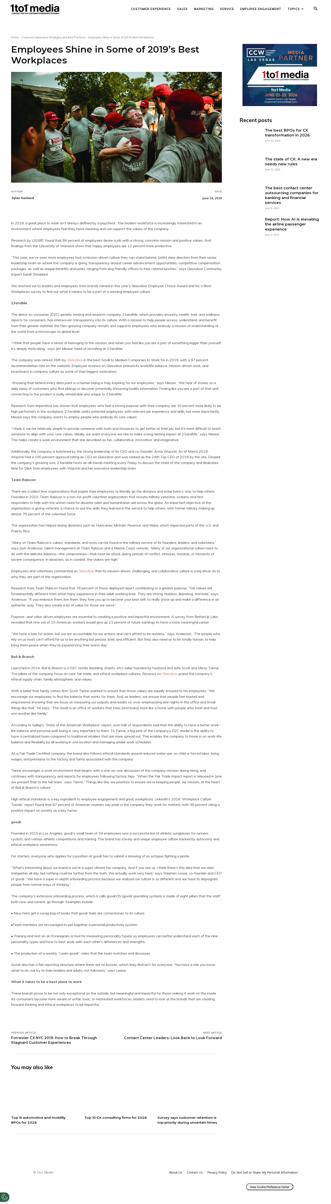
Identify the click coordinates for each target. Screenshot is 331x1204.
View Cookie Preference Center (269, 1192)
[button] (315, 9)
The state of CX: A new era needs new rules (291, 161)
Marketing (204, 9)
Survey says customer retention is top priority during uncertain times (189, 1122)
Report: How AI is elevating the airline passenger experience (292, 224)
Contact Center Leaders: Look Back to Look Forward (173, 1038)
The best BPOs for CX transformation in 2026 (287, 132)
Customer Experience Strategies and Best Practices (53, 37)
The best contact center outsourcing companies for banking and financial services (291, 195)
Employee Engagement (260, 9)
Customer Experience (151, 9)
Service (227, 9)
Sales (182, 9)
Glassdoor (75, 360)
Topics (296, 9)
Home (15, 37)
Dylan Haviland (23, 198)
